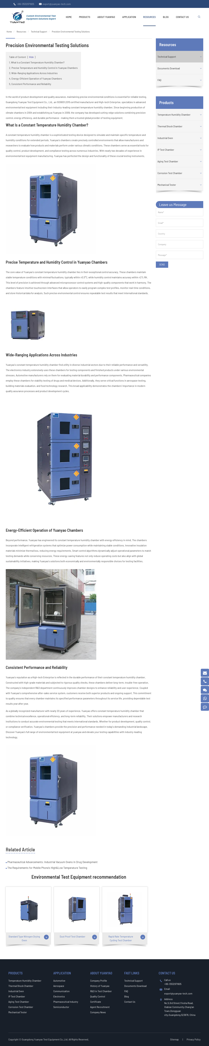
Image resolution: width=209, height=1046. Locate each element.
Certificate (95, 1001)
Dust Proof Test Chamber (72, 936)
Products (84, 16)
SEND (162, 264)
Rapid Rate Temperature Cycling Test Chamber (120, 938)
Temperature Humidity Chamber (173, 114)
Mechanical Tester (166, 184)
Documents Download (168, 68)
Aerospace (58, 985)
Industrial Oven (165, 137)
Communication (61, 991)
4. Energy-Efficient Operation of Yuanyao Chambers (35, 78)
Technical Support (39, 31)
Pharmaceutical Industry (65, 1001)
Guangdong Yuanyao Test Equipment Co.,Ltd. (45, 1039)
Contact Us (182, 16)
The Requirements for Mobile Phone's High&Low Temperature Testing (47, 867)
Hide (31, 56)
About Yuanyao (106, 16)
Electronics (59, 996)
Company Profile (98, 980)
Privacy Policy (194, 1039)
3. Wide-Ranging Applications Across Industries (33, 73)
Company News (98, 1012)
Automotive (59, 980)
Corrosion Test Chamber (169, 173)
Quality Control (97, 996)
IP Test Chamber (165, 149)
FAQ (159, 80)
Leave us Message (172, 204)
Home (69, 16)
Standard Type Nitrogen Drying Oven (24, 938)
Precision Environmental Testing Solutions (71, 31)
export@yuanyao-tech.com (57, 3)
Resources (149, 16)
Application (129, 16)
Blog (166, 16)
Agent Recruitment (100, 1006)
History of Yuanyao (99, 985)
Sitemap (174, 1039)
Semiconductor (61, 1006)
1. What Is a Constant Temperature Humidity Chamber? (37, 62)
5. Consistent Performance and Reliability (30, 83)
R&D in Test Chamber (101, 991)
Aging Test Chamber (167, 161)
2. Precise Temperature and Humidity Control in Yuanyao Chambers (43, 67)
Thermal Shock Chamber (169, 126)
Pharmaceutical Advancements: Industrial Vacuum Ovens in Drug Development (52, 862)
